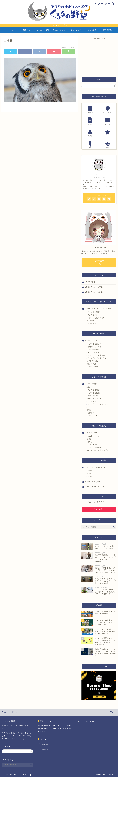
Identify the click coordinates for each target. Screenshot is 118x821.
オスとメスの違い (94, 402)
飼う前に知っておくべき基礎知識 (98, 309)
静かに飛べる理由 (94, 399)
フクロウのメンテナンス (97, 359)
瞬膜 (89, 410)
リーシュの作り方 (94, 353)
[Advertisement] (99, 56)
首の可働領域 (92, 396)
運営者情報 (43, 744)
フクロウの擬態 (93, 393)
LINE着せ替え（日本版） (95, 287)
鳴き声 (90, 388)
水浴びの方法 (92, 362)
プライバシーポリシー (12, 775)
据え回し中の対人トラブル (97, 451)
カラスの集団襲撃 (94, 448)
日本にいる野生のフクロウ (95, 487)
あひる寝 (90, 413)
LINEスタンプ (90, 282)
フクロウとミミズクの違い (97, 405)
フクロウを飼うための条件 (97, 318)
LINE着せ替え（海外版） (95, 292)
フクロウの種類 (43, 30)
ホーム (10, 30)
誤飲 (89, 439)
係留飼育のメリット (95, 347)
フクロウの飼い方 (94, 344)
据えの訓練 (91, 364)
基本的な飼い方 (91, 341)
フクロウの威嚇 (93, 390)
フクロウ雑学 (91, 30)
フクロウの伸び (93, 416)
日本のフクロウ (59, 30)
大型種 (90, 477)
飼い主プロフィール (98, 263)
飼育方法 (26, 30)
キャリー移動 (92, 445)
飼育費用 (90, 321)
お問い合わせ (44, 748)
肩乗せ (90, 442)
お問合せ (26, 775)
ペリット (90, 408)
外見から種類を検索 (93, 482)
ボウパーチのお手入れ (96, 356)
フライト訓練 (92, 367)
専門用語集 (107, 30)
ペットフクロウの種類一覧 (95, 468)
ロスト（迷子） (93, 437)
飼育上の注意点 (91, 433)
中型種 (90, 474)
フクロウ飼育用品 (94, 315)
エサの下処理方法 (94, 350)
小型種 (90, 471)
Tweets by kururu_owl (86, 722)
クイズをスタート (98, 510)
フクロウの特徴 (75, 30)
